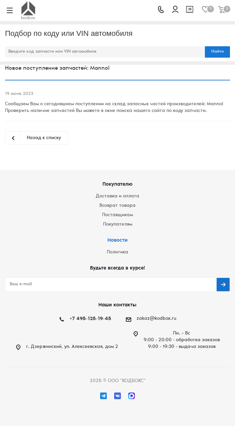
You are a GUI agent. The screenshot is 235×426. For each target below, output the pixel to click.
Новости (117, 240)
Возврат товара (117, 205)
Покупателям (117, 224)
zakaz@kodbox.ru (156, 318)
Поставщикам (117, 215)
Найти (217, 52)
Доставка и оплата (117, 196)
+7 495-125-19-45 (90, 318)
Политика (117, 252)
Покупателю (117, 184)
